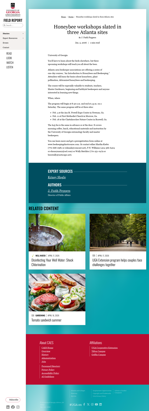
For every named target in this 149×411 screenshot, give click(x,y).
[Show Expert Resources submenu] (23, 38)
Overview (46, 351)
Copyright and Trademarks (102, 393)
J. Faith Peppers (59, 190)
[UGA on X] (89, 405)
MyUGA (73, 396)
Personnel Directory (51, 366)
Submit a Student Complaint (121, 392)
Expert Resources (10, 38)
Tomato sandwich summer (46, 320)
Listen (9, 67)
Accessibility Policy (50, 373)
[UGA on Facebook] (84, 405)
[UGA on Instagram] (93, 405)
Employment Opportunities (102, 390)
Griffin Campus (99, 354)
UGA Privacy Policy (99, 396)
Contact (6, 47)
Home (63, 17)
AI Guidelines (48, 376)
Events (5, 43)
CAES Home (47, 348)
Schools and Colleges (78, 390)
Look (9, 58)
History (45, 354)
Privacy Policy (48, 369)
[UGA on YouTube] (97, 405)
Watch (10, 62)
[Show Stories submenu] (23, 33)
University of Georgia (53, 393)
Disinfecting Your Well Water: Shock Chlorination (52, 262)
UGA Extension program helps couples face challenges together (117, 262)
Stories (6, 33)
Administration (49, 358)
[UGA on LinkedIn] (100, 405)
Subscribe (13, 399)
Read (9, 53)
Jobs (44, 361)
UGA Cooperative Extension (105, 348)
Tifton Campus (98, 351)
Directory (74, 393)
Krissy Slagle (57, 177)
